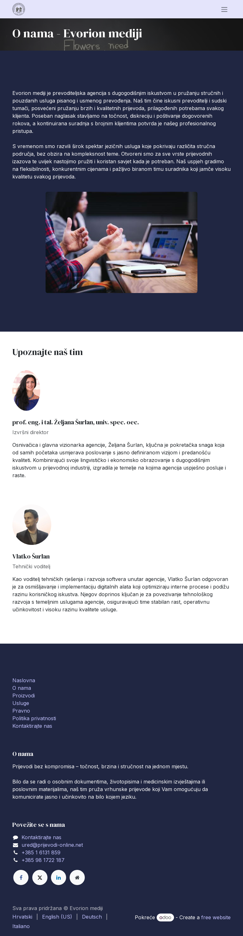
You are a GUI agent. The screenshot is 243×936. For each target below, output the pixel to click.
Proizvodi (23, 695)
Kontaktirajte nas (32, 726)
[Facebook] (20, 877)
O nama (21, 688)
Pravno (21, 711)
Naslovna (23, 680)
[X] (39, 877)
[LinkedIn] (58, 877)
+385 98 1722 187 (43, 860)
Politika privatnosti (34, 718)
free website (216, 917)
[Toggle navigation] (224, 9)
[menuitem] (22, 916)
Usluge (20, 703)
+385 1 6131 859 (41, 852)
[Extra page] (77, 877)
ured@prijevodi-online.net (52, 845)
